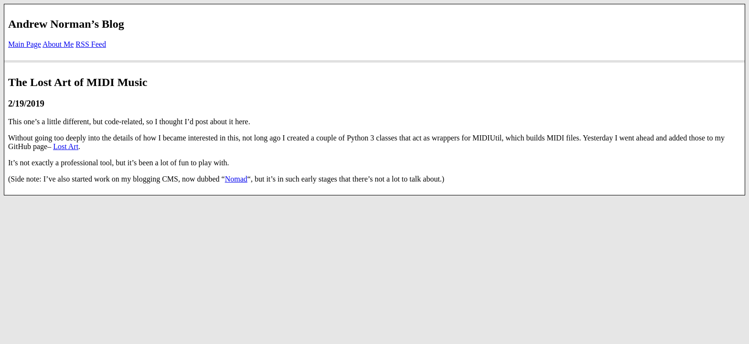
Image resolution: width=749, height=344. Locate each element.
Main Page (24, 44)
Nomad (236, 179)
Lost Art (65, 146)
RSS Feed (90, 44)
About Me (58, 44)
